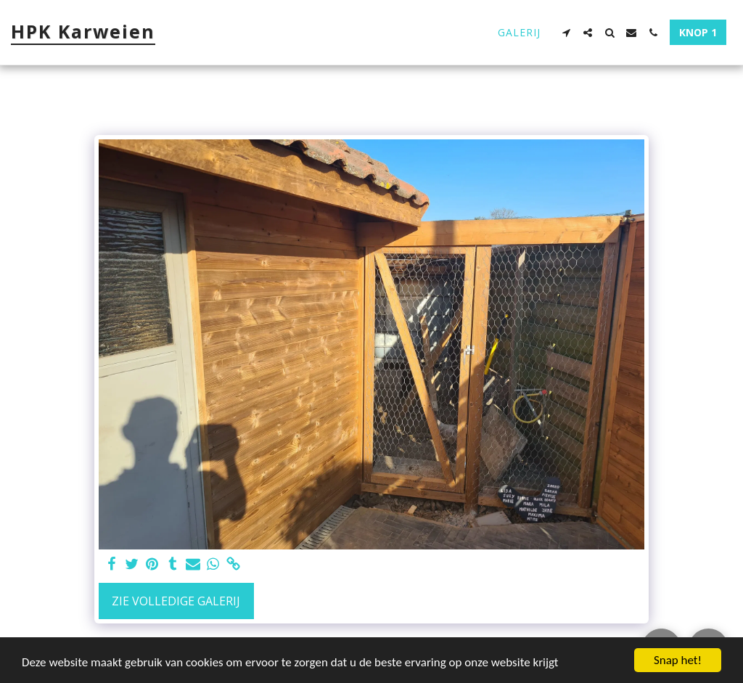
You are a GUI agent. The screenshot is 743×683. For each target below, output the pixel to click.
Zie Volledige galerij (176, 601)
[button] (566, 33)
